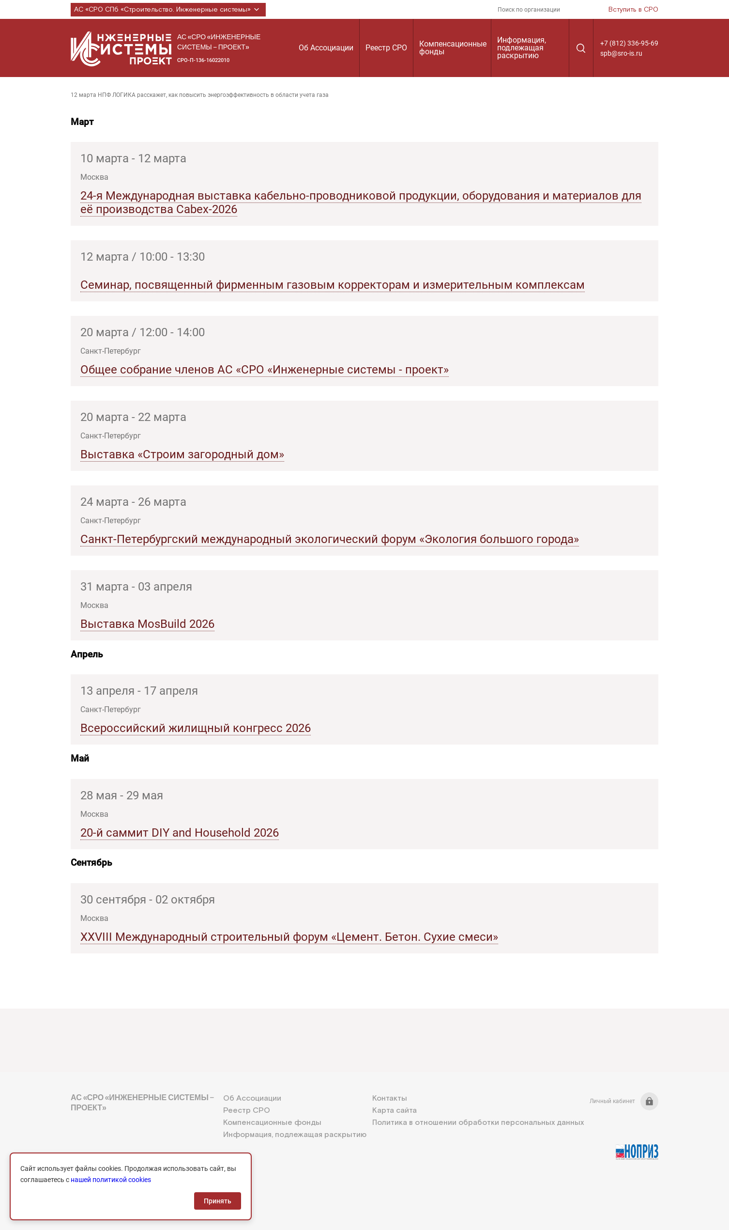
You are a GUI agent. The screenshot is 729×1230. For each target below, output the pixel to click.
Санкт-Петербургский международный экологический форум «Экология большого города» (329, 539)
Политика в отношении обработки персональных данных (478, 1123)
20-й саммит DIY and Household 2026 (179, 833)
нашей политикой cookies (111, 1179)
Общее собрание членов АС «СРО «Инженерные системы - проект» (264, 369)
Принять (217, 1201)
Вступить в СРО (633, 9)
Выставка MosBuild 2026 (147, 624)
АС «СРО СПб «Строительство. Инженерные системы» (168, 10)
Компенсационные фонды (452, 47)
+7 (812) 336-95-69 (629, 43)
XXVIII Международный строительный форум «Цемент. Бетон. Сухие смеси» (289, 937)
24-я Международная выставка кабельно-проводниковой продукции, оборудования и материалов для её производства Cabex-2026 (360, 202)
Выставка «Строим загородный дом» (182, 454)
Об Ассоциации (326, 47)
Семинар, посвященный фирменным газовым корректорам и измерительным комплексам (332, 285)
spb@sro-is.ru (621, 53)
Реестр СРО (386, 47)
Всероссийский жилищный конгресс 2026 (195, 728)
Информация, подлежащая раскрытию (521, 47)
